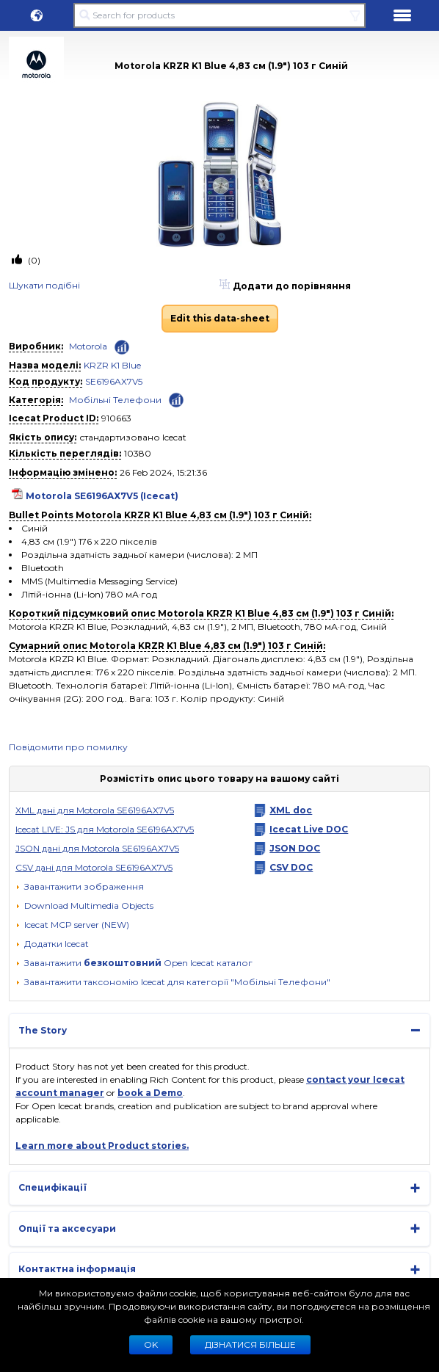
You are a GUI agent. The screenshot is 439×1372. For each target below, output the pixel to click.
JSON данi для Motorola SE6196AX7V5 (97, 848)
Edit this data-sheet (219, 318)
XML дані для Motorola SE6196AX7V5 (94, 810)
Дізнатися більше (250, 1344)
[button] (36, 15)
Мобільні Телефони (115, 399)
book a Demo (150, 1092)
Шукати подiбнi (44, 285)
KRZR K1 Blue (112, 365)
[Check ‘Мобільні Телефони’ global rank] (176, 398)
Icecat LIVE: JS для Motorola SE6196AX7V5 (104, 829)
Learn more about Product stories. (102, 1145)
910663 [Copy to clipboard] (116, 418)
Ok (151, 1344)
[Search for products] (219, 15)
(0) (33, 260)
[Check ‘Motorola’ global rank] (122, 347)
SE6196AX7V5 (113, 381)
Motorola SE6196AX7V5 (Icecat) (102, 495)
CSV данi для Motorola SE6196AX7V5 (94, 867)
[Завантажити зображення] (79, 886)
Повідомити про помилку (68, 746)
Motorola (88, 346)
